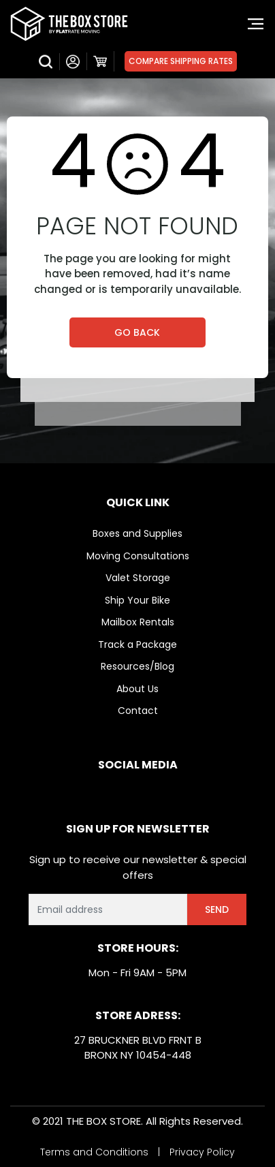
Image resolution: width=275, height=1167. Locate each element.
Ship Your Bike (137, 600)
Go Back (137, 332)
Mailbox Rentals (137, 622)
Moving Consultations (137, 556)
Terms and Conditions (94, 1152)
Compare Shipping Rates (181, 61)
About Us (137, 689)
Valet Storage (138, 578)
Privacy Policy (202, 1152)
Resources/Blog (137, 666)
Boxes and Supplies (137, 533)
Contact (138, 710)
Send (217, 909)
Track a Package (137, 644)
